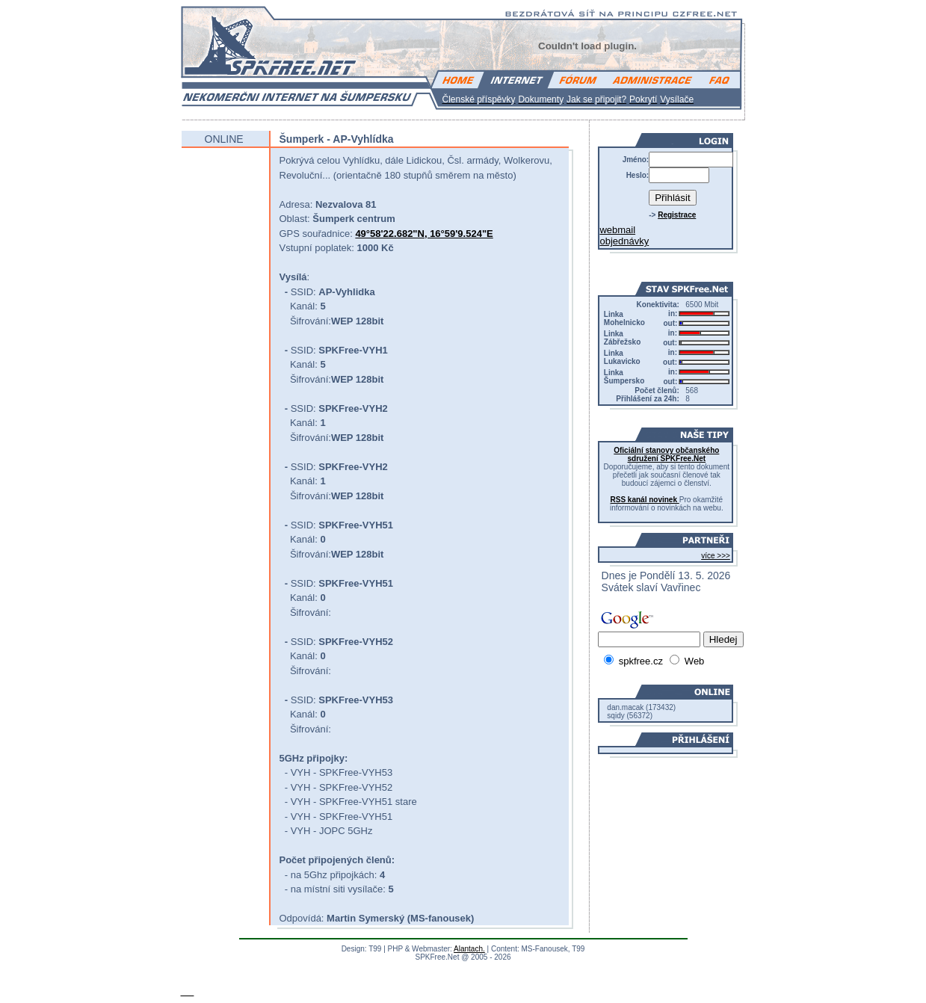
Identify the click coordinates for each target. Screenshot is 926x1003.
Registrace (677, 215)
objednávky (624, 241)
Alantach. (469, 949)
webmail (617, 229)
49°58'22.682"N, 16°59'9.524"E (424, 233)
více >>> (715, 556)
